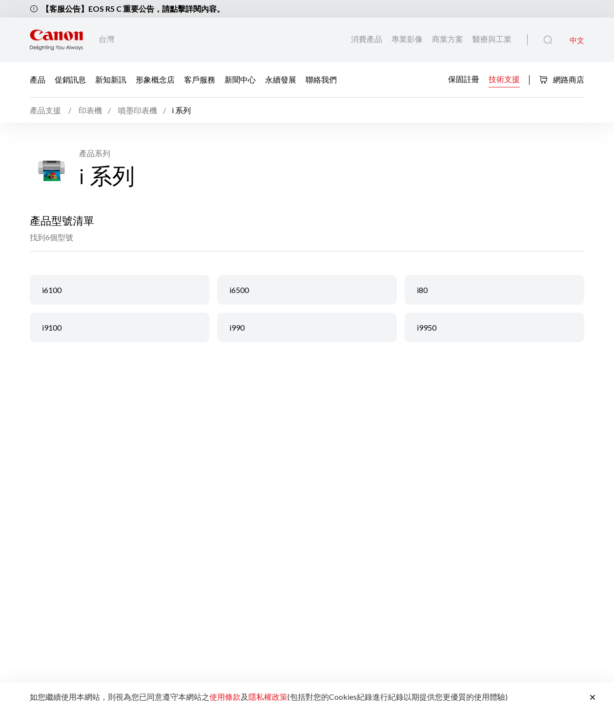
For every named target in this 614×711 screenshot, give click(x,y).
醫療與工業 (492, 38)
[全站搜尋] (548, 40)
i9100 (51, 327)
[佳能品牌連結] (56, 39)
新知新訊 (110, 79)
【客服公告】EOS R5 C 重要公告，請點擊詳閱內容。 (133, 8)
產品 (37, 79)
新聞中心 (240, 79)
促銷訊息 (70, 79)
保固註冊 (463, 79)
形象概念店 (155, 79)
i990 (237, 327)
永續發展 (280, 79)
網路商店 (561, 79)
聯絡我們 (321, 79)
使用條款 (225, 696)
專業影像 (407, 38)
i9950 (426, 327)
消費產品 (367, 38)
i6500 (239, 289)
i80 (422, 289)
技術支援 (504, 79)
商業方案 (448, 38)
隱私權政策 (267, 696)
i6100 (51, 289)
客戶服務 (199, 79)
